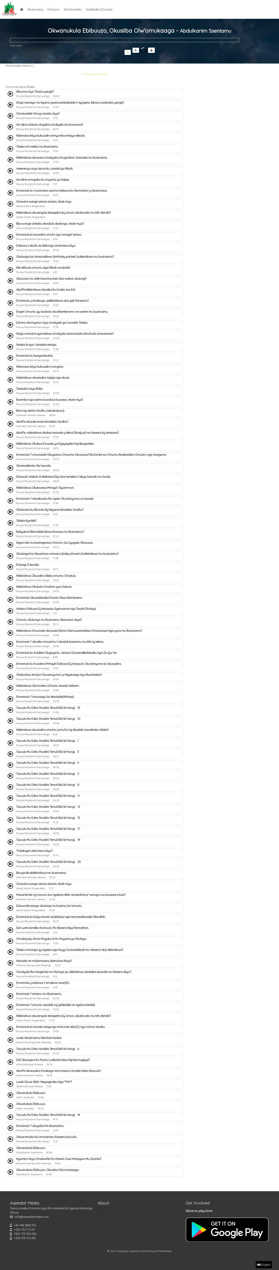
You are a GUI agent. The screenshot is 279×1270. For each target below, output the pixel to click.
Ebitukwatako (73, 9)
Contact (103, 1208)
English (263, 1264)
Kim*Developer (163, 1251)
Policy (101, 1212)
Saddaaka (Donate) (99, 9)
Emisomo (54, 9)
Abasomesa (35, 9)
